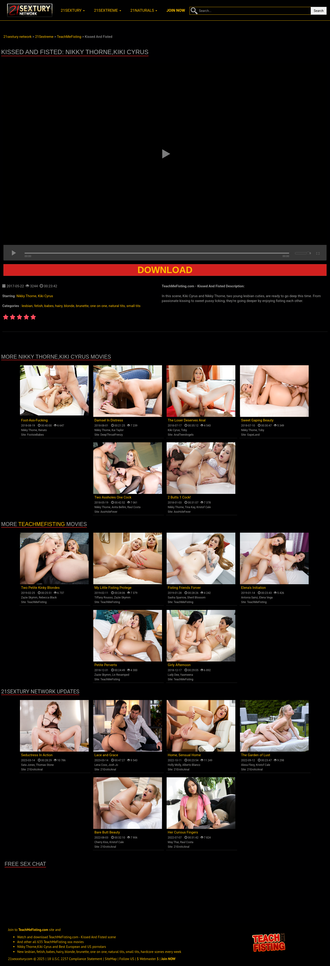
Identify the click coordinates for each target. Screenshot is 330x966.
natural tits (117, 306)
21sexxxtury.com (20, 959)
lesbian (27, 306)
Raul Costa (133, 507)
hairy (59, 306)
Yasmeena (186, 674)
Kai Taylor (118, 430)
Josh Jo (113, 765)
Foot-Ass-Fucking (34, 420)
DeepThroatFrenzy (111, 434)
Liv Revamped (120, 674)
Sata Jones (28, 765)
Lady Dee (173, 674)
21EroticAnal (35, 769)
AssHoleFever (108, 511)
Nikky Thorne (26, 296)
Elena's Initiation (253, 588)
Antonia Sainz (249, 597)
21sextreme (107, 10)
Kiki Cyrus (45, 296)
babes (49, 306)
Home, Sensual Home (184, 755)
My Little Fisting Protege (113, 588)
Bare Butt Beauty (107, 832)
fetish (38, 306)
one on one (98, 306)
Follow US (126, 959)
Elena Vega (266, 597)
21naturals (143, 10)
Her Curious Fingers (183, 832)
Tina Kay (190, 507)
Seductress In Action (37, 755)
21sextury (73, 10)
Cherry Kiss (101, 842)
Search (319, 11)
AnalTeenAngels (184, 434)
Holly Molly (174, 765)
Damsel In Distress (108, 420)
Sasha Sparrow (177, 597)
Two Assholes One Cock (112, 497)
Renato (42, 430)
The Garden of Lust (255, 755)
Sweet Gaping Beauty (257, 420)
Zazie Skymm (29, 597)
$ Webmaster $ (148, 959)
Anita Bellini (119, 507)
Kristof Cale (203, 507)
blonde (69, 306)
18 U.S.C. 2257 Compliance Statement (74, 959)
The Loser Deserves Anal (187, 420)
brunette (82, 306)
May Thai (173, 842)
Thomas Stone (45, 765)
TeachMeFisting (41, 524)
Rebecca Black (48, 597)
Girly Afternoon (179, 665)
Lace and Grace (106, 755)
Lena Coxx (100, 765)
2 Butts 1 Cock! (179, 497)
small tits (133, 306)
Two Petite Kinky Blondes (40, 588)
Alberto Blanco (191, 765)
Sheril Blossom (196, 597)
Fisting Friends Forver (184, 588)
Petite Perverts (105, 665)
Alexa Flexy (248, 765)
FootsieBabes (35, 434)
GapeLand (253, 434)
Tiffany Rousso (103, 597)
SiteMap (111, 959)
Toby (184, 430)
